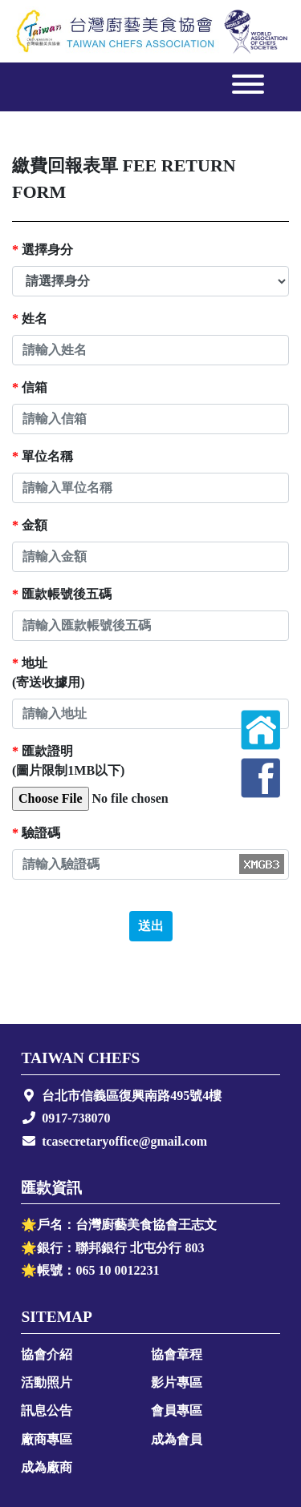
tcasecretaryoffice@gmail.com (124, 1141)
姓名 (29, 318)
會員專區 (176, 1410)
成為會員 (176, 1439)
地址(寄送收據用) (48, 672)
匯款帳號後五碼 (62, 594)
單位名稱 (42, 456)
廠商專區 (46, 1439)
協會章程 (176, 1354)
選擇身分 (42, 249)
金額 (29, 525)
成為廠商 (46, 1467)
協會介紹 (46, 1354)
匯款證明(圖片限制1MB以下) (68, 760)
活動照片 (46, 1382)
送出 (151, 926)
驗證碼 (36, 833)
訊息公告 (46, 1410)
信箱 (29, 387)
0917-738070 (76, 1118)
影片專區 (176, 1382)
